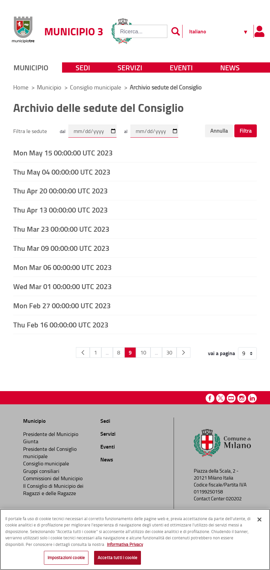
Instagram (241, 398)
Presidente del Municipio (50, 434)
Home (20, 87)
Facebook (210, 398)
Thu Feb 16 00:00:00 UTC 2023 (60, 324)
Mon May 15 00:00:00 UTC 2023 (63, 152)
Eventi (181, 67)
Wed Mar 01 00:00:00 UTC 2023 (62, 286)
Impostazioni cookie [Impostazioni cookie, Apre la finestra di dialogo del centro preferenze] (66, 557)
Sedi (83, 67)
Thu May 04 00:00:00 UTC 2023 (61, 171)
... (107, 352)
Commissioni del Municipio (53, 478)
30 (169, 352)
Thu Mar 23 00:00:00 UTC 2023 (61, 228)
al (125, 131)
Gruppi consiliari (41, 471)
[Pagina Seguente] (183, 352)
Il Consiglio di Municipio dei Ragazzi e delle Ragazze (53, 489)
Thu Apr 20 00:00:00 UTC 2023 (60, 190)
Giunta (30, 441)
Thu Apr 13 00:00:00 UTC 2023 (60, 209)
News (230, 67)
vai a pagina (221, 353)
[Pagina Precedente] (83, 352)
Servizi (130, 67)
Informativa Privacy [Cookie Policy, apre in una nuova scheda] (125, 544)
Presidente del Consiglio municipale (50, 452)
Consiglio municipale (96, 87)
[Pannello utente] (259, 31)
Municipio (31, 67)
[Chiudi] (259, 519)
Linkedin (252, 398)
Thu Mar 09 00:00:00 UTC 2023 (61, 248)
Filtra (246, 130)
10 (143, 352)
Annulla (219, 130)
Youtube (231, 398)
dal (62, 131)
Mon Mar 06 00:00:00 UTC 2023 (62, 267)
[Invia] (175, 31)
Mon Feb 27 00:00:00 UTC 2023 (62, 305)
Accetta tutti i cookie (117, 557)
